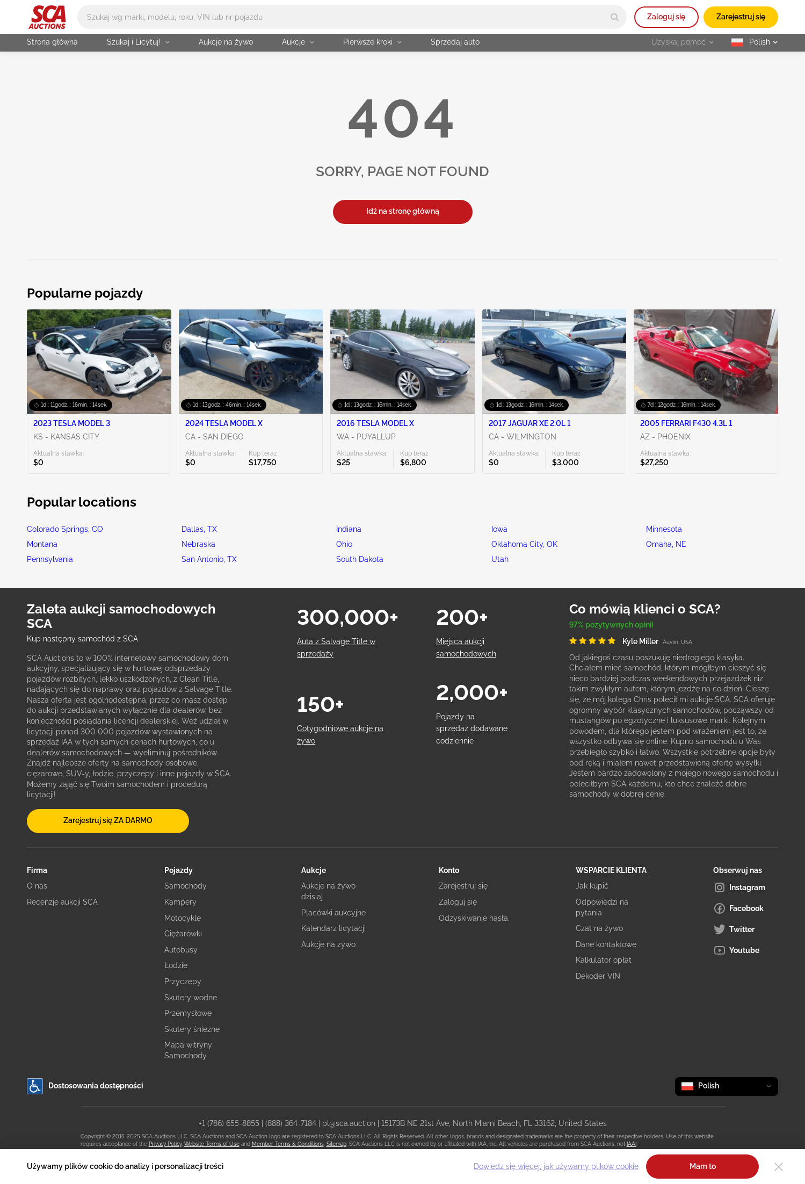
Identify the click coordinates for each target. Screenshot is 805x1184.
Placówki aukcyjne (333, 912)
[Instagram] (745, 887)
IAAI (631, 1144)
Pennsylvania (50, 559)
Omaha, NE (666, 544)
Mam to (703, 1166)
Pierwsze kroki (372, 42)
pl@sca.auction (348, 1123)
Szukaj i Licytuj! (138, 42)
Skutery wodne (190, 997)
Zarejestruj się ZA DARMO (108, 820)
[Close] (779, 1167)
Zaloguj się (666, 16)
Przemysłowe (188, 1013)
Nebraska (198, 544)
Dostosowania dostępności (85, 1086)
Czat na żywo (599, 928)
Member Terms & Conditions (288, 1144)
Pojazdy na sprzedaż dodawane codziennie (471, 728)
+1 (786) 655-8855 (229, 1123)
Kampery (180, 902)
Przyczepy (182, 981)
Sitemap (336, 1144)
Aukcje (298, 42)
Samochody (185, 886)
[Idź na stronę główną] (47, 17)
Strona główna (52, 42)
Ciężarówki (183, 933)
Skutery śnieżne (192, 1029)
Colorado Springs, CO (65, 529)
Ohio (344, 544)
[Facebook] (745, 908)
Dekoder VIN (598, 976)
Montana (42, 544)
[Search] (614, 16)
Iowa (499, 529)
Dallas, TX (199, 529)
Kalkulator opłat (604, 960)
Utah (500, 559)
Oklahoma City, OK (524, 544)
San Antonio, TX (209, 559)
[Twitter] (745, 929)
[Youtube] (745, 950)
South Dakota (359, 559)
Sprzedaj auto (455, 42)
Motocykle (182, 918)
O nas (37, 886)
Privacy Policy (165, 1144)
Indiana (348, 529)
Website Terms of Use (212, 1144)
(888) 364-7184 (290, 1123)
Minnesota (664, 529)
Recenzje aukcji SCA (62, 902)
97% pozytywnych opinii (611, 624)
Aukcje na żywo (226, 42)
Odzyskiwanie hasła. (474, 918)
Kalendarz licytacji (333, 928)
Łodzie (175, 965)
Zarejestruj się (740, 16)
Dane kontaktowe (606, 944)
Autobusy (181, 949)
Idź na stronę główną (402, 211)
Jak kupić (592, 886)
